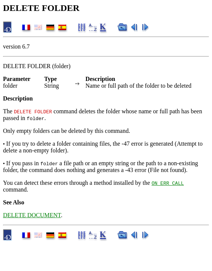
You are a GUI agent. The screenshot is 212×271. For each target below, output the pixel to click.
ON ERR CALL (167, 183)
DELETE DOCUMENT (32, 215)
